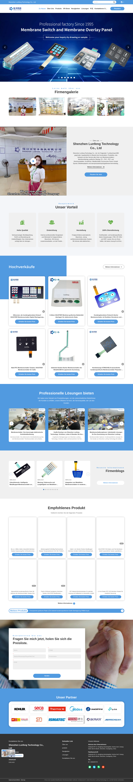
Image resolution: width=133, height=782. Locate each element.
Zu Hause (42, 8)
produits (58, 8)
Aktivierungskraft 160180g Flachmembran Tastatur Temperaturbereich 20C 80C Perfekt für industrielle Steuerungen (52, 550)
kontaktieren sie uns (101, 8)
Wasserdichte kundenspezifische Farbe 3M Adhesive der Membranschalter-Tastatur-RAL (23, 592)
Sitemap (23, 780)
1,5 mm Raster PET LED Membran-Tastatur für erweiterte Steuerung (110, 592)
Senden (46, 676)
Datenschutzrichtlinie (14, 780)
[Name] (114, 2)
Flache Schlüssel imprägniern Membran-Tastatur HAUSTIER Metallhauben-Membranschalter (52, 592)
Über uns (50, 8)
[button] (58, 77)
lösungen (85, 8)
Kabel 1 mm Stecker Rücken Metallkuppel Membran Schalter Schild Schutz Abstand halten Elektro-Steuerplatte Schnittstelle (81, 550)
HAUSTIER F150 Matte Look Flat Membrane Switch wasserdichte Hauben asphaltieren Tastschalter (110, 550)
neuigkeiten (75, 8)
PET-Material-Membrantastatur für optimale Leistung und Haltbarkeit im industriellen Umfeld (81, 592)
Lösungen (65, 755)
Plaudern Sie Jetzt (96, 174)
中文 (91, 8)
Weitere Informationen (96, 167)
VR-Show (66, 8)
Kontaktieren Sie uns (68, 758)
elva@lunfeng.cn (16, 755)
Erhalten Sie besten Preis (22, 554)
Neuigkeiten (66, 751)
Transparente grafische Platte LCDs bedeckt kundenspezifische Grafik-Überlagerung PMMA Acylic (59, 610)
